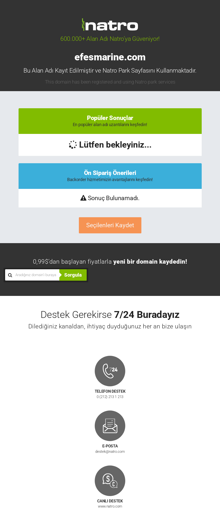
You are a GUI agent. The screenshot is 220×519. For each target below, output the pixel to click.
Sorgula (73, 275)
